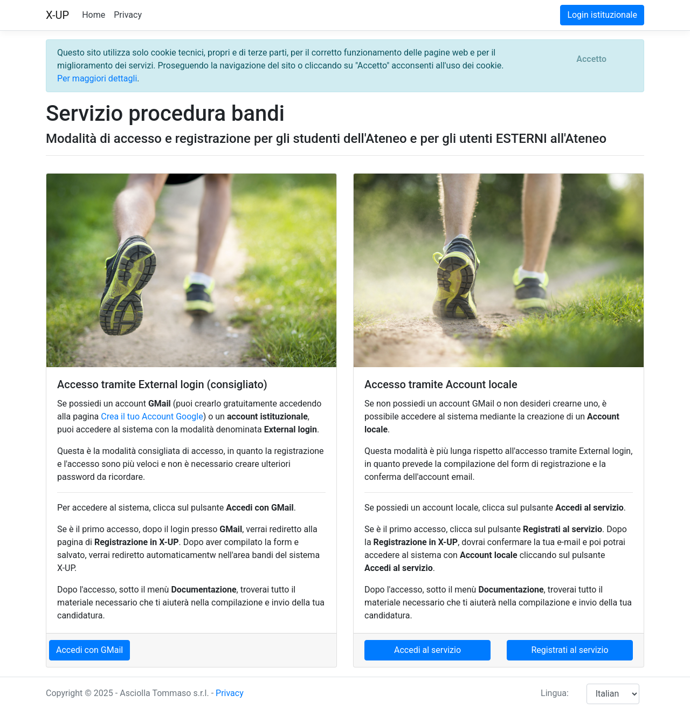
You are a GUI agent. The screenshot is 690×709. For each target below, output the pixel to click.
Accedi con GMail (89, 650)
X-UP (57, 15)
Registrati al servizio (569, 650)
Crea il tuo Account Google (152, 416)
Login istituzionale (602, 15)
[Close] (591, 59)
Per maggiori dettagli (97, 78)
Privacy (128, 15)
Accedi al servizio (427, 650)
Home (93, 15)
